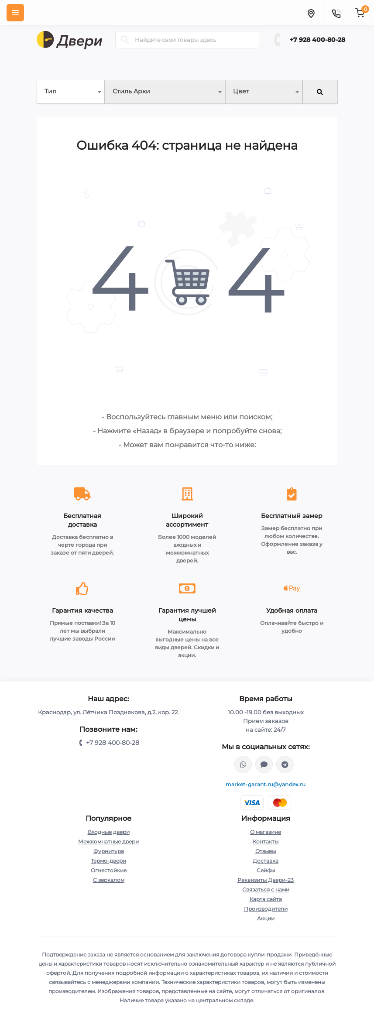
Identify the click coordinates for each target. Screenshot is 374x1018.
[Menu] (15, 12)
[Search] (124, 39)
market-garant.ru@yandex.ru (266, 784)
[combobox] (71, 92)
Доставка (265, 860)
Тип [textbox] (50, 91)
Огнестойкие (109, 870)
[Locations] (310, 12)
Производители (266, 908)
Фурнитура (108, 851)
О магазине (265, 832)
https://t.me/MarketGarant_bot (284, 764)
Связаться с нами (265, 889)
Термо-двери (108, 860)
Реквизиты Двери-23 (265, 880)
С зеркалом (108, 880)
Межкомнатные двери (108, 841)
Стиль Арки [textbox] (131, 91)
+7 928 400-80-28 (317, 40)
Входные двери (109, 832)
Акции (265, 918)
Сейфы (266, 870)
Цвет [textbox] (241, 91)
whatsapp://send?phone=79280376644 (243, 764)
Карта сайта (266, 899)
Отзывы (265, 851)
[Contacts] (336, 12)
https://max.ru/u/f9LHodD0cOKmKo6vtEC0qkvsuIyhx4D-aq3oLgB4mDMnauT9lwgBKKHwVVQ (264, 764)
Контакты (265, 841)
